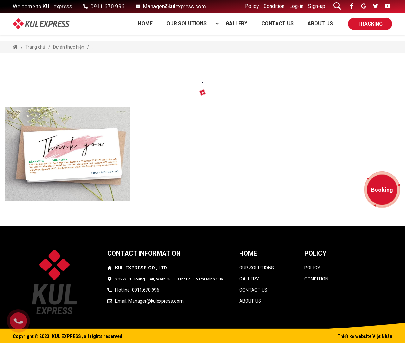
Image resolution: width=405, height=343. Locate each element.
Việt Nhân (382, 336)
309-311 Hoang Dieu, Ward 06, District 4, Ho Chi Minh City (169, 278)
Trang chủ (35, 47)
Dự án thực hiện (68, 47)
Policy (252, 6)
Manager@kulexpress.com (174, 6)
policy (312, 268)
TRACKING (370, 24)
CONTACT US (277, 24)
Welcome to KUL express (42, 6)
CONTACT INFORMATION (144, 253)
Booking (382, 189)
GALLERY (236, 24)
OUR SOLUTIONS (190, 24)
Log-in (296, 6)
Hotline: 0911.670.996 (137, 290)
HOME (248, 253)
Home (145, 24)
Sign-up (316, 6)
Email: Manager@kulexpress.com (149, 301)
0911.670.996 (107, 6)
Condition (274, 6)
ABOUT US (320, 24)
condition (316, 279)
